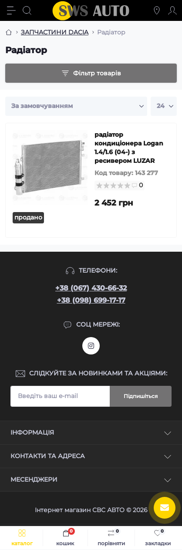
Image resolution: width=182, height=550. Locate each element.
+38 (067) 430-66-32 (91, 288)
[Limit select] (164, 106)
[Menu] (11, 10)
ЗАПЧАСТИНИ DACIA (54, 32)
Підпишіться (141, 396)
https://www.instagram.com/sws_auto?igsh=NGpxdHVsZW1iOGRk (91, 345)
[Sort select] (76, 106)
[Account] (172, 10)
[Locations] (156, 10)
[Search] (27, 10)
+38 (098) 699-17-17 (91, 300)
